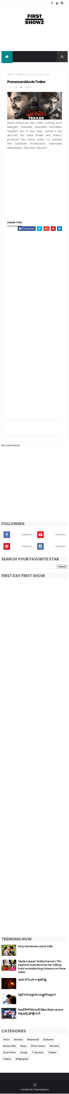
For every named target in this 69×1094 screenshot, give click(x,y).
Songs (23, 1052)
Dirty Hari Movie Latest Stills (35, 946)
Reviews (54, 1046)
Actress (18, 1039)
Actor (6, 1039)
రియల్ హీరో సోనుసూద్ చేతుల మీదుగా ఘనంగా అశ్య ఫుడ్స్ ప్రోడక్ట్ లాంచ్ (40, 1011)
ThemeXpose (41, 1089)
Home (10, 74)
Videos (7, 1059)
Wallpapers (22, 1059)
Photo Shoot (38, 1046)
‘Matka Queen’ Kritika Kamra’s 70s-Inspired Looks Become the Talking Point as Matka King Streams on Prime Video (42, 966)
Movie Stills (9, 1046)
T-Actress (37, 1052)
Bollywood (33, 1039)
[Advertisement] (34, 42)
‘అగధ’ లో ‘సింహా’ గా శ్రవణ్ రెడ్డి (32, 980)
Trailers (19, 74)
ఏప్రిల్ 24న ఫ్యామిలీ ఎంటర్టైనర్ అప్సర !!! (37, 995)
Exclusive (48, 1039)
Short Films (9, 1052)
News (23, 1046)
